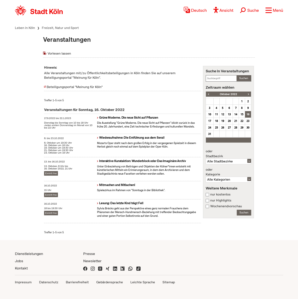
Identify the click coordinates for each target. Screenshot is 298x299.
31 (209, 134)
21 (235, 121)
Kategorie (228, 172)
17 (209, 121)
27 (229, 127)
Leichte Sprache (142, 282)
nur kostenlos (220, 194)
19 (222, 121)
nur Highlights (220, 200)
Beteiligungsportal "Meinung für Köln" (75, 87)
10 (209, 114)
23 (247, 121)
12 (222, 114)
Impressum (23, 282)
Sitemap (168, 282)
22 (241, 121)
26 (222, 127)
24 (209, 127)
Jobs (19, 260)
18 (216, 121)
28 (235, 127)
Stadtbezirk (228, 153)
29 (241, 127)
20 (229, 121)
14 (235, 114)
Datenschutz (48, 282)
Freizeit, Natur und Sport (60, 28)
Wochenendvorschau (226, 206)
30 (247, 127)
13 (229, 114)
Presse (89, 253)
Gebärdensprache (109, 282)
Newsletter (92, 260)
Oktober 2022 (228, 94)
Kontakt (21, 268)
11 (216, 114)
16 (247, 114)
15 (241, 114)
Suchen (243, 78)
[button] (274, 10)
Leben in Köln (25, 28)
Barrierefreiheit (77, 282)
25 (216, 127)
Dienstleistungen (29, 253)
